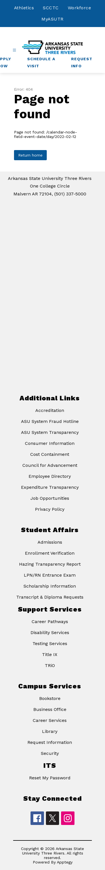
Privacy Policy (49, 509)
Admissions (50, 542)
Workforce (79, 7)
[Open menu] (14, 50)
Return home (30, 155)
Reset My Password (50, 777)
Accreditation (49, 410)
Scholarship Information (50, 586)
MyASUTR (52, 19)
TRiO (50, 665)
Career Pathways (50, 621)
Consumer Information (49, 443)
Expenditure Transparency (50, 487)
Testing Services (49, 643)
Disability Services (50, 632)
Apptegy (65, 862)
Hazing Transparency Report (50, 564)
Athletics (24, 7)
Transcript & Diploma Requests (49, 597)
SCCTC (51, 7)
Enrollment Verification (49, 553)
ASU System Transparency (50, 432)
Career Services (50, 720)
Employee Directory (50, 476)
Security (50, 753)
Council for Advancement (49, 465)
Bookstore (49, 698)
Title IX (49, 654)
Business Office (49, 709)
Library (49, 731)
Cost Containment (49, 454)
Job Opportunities (50, 498)
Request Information (49, 742)
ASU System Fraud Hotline (50, 421)
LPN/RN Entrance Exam (50, 575)
